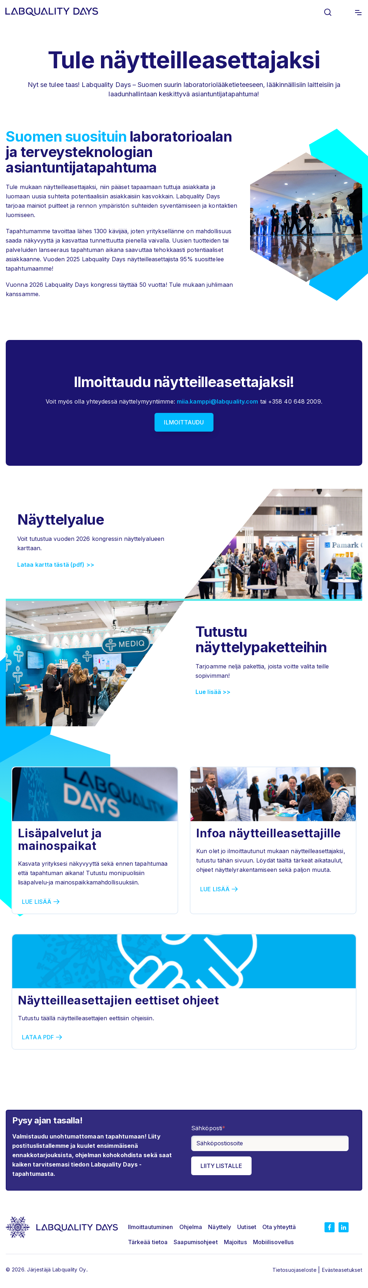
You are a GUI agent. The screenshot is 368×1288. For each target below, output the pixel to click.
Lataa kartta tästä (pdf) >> (55, 564)
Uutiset (246, 1226)
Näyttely (219, 1226)
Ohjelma (190, 1226)
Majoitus (235, 1242)
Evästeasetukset (342, 1270)
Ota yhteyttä (279, 1226)
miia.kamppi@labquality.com (217, 401)
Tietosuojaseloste (295, 1270)
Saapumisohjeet (195, 1242)
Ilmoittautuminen (150, 1226)
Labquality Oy (69, 1269)
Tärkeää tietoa (147, 1242)
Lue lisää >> (213, 691)
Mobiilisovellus (273, 1242)
